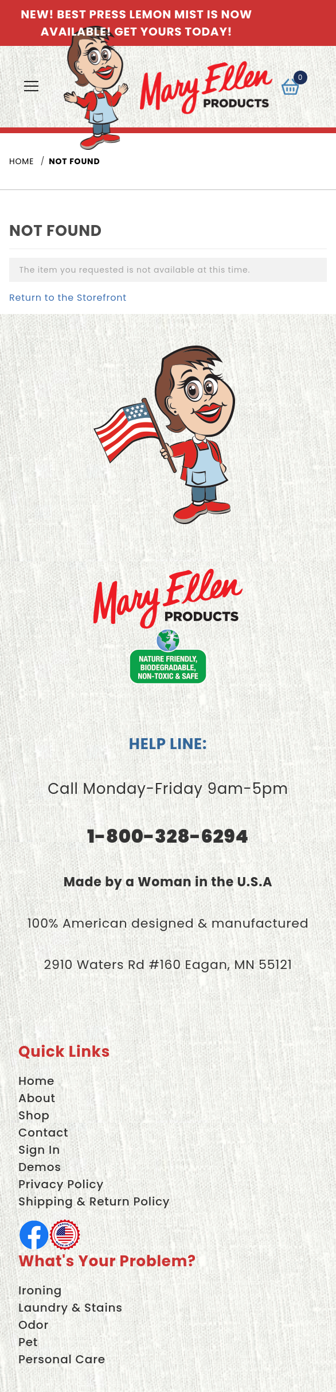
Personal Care (62, 1359)
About (37, 1098)
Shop (34, 1115)
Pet (28, 1342)
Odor (33, 1325)
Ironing (40, 1290)
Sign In (39, 1150)
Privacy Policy (61, 1184)
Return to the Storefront (68, 297)
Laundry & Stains (70, 1308)
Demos (39, 1167)
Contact (43, 1133)
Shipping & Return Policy (94, 1201)
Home (36, 1081)
